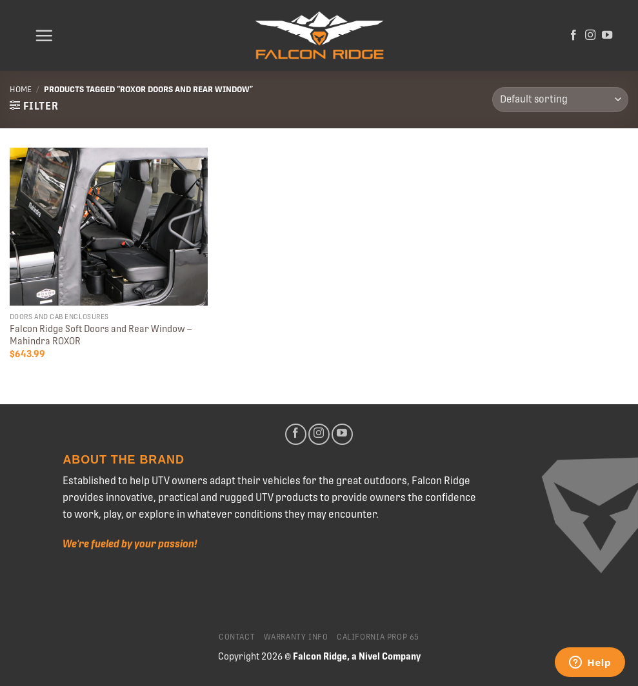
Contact (237, 637)
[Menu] (44, 35)
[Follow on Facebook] (573, 35)
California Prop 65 (378, 637)
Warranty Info (296, 637)
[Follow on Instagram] (590, 35)
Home (21, 89)
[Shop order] (560, 99)
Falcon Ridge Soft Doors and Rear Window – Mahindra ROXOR (101, 335)
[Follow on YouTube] (607, 35)
